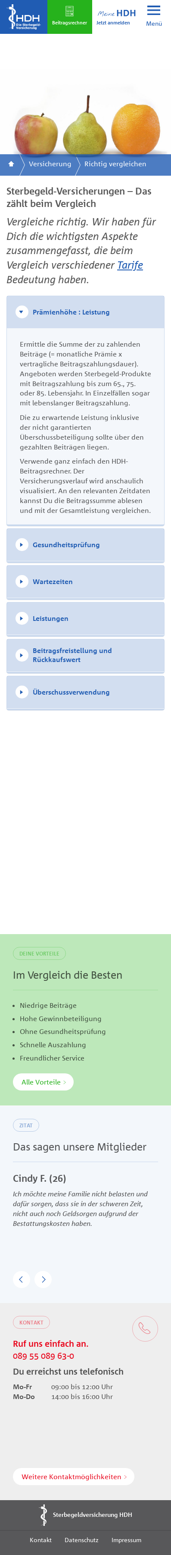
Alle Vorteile (41, 1082)
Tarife (130, 264)
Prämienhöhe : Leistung (71, 312)
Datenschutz (82, 1539)
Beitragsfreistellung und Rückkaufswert (72, 655)
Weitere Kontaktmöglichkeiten (71, 1476)
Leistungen (50, 618)
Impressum (126, 1539)
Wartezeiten (53, 581)
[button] (21, 1279)
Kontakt (41, 1539)
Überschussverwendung (71, 692)
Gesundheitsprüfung (66, 544)
